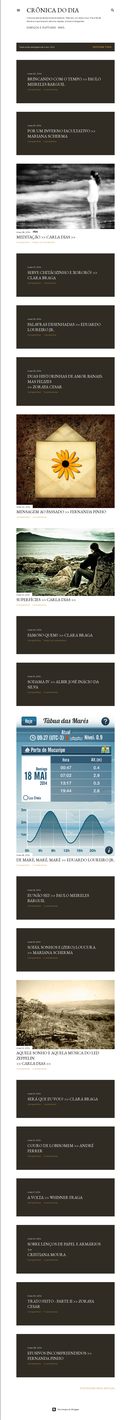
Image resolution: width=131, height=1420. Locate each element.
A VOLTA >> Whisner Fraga (55, 1197)
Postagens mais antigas (97, 1388)
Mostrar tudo (102, 47)
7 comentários (40, 865)
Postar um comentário (44, 242)
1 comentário (50, 141)
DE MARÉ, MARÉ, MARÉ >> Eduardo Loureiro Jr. (65, 859)
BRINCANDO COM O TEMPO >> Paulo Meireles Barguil (64, 81)
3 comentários (51, 692)
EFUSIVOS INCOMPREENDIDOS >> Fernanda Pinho (59, 1355)
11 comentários (51, 392)
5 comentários (39, 605)
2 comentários (51, 89)
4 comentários (51, 958)
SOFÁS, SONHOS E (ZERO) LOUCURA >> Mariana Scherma (61, 950)
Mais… (62, 27)
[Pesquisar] (113, 9)
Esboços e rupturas (41, 27)
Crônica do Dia (53, 10)
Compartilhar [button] (34, 89)
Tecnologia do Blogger (65, 1409)
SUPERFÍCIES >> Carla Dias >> (46, 599)
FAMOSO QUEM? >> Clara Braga (60, 635)
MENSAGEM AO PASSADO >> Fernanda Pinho (61, 511)
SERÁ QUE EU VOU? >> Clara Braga (62, 1099)
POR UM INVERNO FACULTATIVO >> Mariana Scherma (61, 133)
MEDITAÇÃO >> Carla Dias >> (45, 237)
